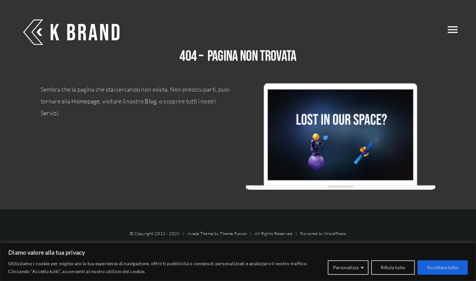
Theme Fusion (233, 233)
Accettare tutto (442, 267)
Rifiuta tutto (393, 267)
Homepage (85, 101)
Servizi (49, 113)
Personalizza (346, 267)
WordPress (335, 233)
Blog (150, 101)
